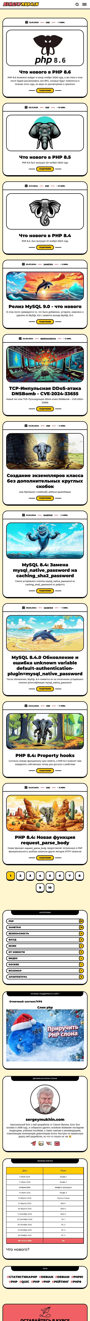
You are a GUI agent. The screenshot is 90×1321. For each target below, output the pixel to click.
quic (25, 1281)
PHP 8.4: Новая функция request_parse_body (45, 840)
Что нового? (17, 1249)
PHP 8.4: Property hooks (45, 755)
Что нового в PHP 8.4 (45, 235)
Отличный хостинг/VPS (25, 1001)
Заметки (48, 264)
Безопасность (48, 339)
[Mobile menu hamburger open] (84, 4)
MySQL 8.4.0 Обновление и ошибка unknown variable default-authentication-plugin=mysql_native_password (45, 665)
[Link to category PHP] (45, 921)
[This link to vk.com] (49, 1143)
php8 (77, 1281)
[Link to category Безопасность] (45, 934)
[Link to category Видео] (45, 958)
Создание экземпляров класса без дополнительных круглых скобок (45, 481)
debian (47, 1277)
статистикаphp (23, 1277)
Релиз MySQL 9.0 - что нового (45, 306)
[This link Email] (56, 1143)
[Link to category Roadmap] (45, 971)
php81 (78, 1277)
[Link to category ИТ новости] (45, 952)
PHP (48, 22)
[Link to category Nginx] (45, 946)
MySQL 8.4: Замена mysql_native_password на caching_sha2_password (45, 570)
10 (50, 887)
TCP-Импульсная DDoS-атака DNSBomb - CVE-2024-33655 (45, 391)
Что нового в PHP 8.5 (45, 157)
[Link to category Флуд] (45, 940)
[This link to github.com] (41, 1143)
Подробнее (45, 90)
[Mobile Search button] (77, 4)
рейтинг (61, 1281)
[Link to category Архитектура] (45, 977)
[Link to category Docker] (45, 965)
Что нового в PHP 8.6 (45, 72)
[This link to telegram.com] (33, 1143)
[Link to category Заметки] (45, 927)
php (14, 1281)
